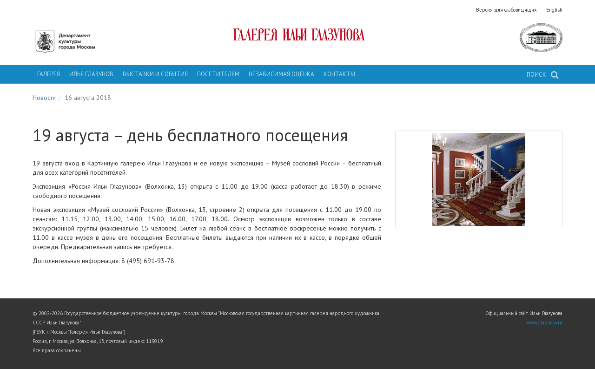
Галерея (48, 74)
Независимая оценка (281, 74)
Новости (44, 97)
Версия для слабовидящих (506, 10)
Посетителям (218, 74)
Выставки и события (155, 74)
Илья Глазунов (91, 74)
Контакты (339, 74)
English (554, 10)
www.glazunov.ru (544, 322)
